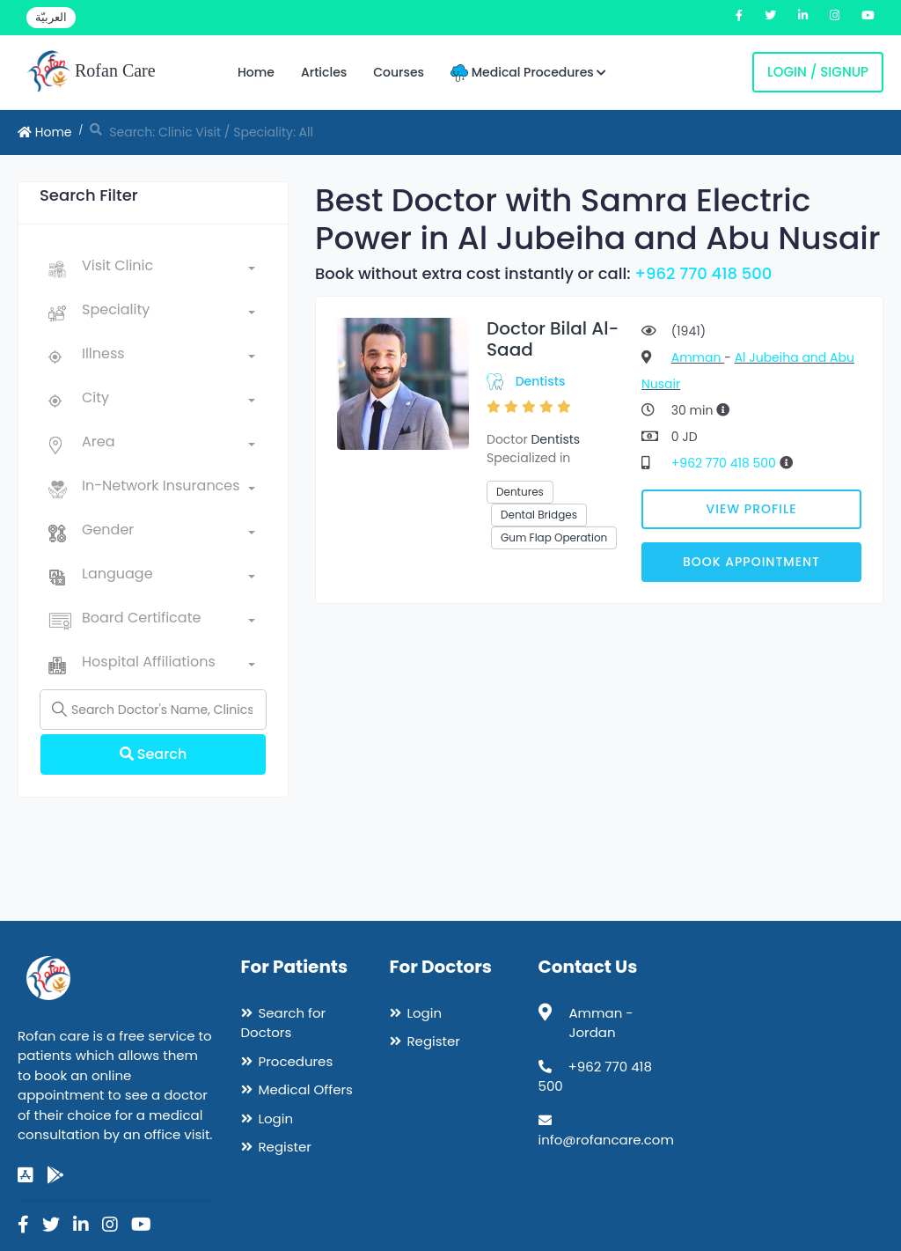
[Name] (153, 709)
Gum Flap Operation (554, 537)
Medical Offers (306, 1089)
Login (276, 1118)
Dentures (520, 491)
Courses (398, 72)
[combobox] (168, 269)
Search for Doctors (283, 1023)
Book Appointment (751, 561)
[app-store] (25, 1175)
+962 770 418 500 (703, 273)
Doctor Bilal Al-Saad (553, 339)
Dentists (541, 381)
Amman (697, 357)
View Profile (752, 509)
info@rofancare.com (606, 1139)
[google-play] (55, 1175)
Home (256, 72)
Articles (324, 72)
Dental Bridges (539, 514)
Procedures (296, 1061)
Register (285, 1146)
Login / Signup (817, 72)
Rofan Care (91, 72)
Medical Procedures (528, 72)
